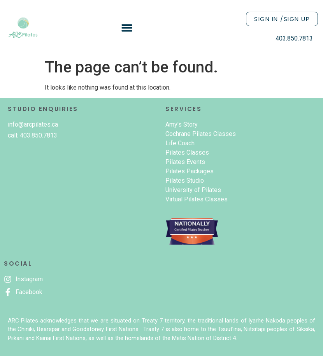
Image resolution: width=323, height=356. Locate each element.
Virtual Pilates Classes (196, 199)
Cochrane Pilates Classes (200, 133)
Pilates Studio (184, 180)
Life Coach (180, 143)
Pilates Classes (187, 152)
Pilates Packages (189, 171)
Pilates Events (185, 162)
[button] (127, 27)
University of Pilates (193, 190)
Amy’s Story (181, 124)
